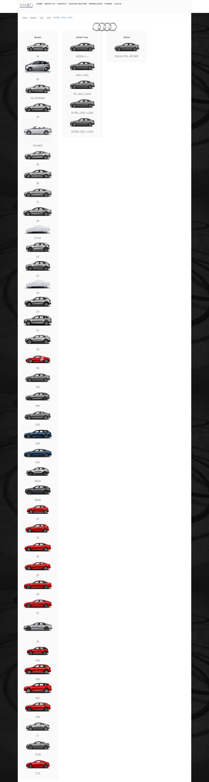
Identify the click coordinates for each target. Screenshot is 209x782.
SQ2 (38, 660)
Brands (33, 18)
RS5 (38, 424)
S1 (37, 518)
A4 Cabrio (37, 145)
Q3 (37, 275)
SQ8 (38, 716)
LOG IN (117, 5)
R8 (37, 368)
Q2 (37, 256)
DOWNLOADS (95, 5)
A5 (37, 164)
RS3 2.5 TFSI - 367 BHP (126, 56)
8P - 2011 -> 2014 (82, 93)
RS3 (48, 18)
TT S (38, 773)
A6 (37, 183)
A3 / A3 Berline (38, 98)
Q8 (37, 349)
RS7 (38, 462)
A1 (37, 56)
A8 (37, 220)
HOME (39, 5)
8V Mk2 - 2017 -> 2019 (82, 131)
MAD (26, 6)
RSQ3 (38, 481)
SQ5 (38, 679)
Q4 (37, 292)
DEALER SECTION (78, 5)
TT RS (38, 754)
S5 (37, 575)
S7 (37, 612)
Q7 (37, 330)
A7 (37, 202)
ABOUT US (49, 5)
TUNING (108, 5)
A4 (37, 116)
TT (37, 735)
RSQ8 (38, 499)
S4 (37, 556)
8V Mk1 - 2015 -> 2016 (82, 112)
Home (24, 18)
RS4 (38, 405)
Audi (41, 18)
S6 (37, 594)
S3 (37, 537)
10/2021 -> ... (82, 56)
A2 (37, 79)
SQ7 (38, 698)
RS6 (38, 443)
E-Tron (37, 238)
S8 (37, 641)
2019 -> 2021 (82, 75)
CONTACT (62, 5)
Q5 (37, 311)
